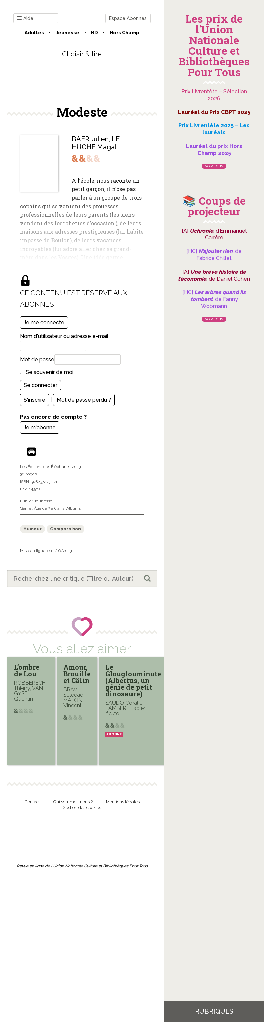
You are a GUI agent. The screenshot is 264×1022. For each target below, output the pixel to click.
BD (94, 32)
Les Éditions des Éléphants (45, 466)
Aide (25, 18)
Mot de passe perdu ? (84, 400)
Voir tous (214, 166)
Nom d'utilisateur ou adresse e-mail (64, 336)
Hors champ (124, 32)
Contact (32, 801)
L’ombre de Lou (26, 670)
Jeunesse (67, 32)
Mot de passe (37, 359)
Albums (73, 508)
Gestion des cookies (82, 807)
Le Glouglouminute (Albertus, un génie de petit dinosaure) (133, 680)
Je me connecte (44, 322)
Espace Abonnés (128, 18)
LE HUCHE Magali (96, 143)
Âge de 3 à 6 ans (49, 508)
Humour (32, 528)
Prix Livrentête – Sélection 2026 (214, 95)
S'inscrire (34, 400)
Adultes (34, 32)
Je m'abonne (40, 427)
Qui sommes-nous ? (73, 801)
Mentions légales (123, 801)
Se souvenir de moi (46, 372)
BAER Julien (90, 139)
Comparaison (65, 528)
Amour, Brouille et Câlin (77, 674)
